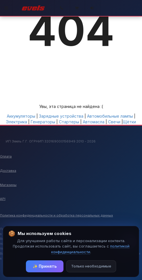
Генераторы (43, 121)
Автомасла (93, 121)
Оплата (6, 156)
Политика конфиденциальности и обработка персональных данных (56, 215)
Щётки (129, 121)
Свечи (114, 121)
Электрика (16, 121)
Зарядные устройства (61, 116)
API (2, 199)
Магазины (8, 185)
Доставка (8, 171)
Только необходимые (91, 266)
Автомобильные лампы (110, 116)
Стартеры (69, 121)
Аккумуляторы (21, 116)
